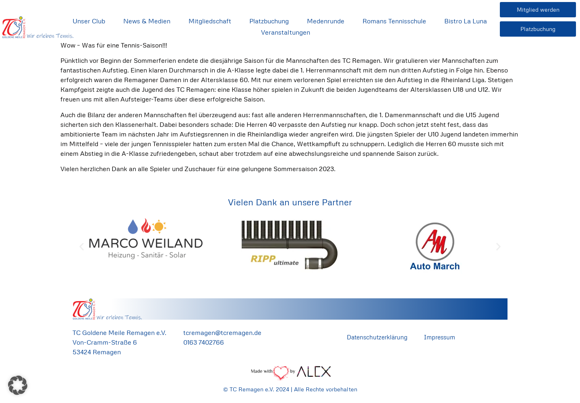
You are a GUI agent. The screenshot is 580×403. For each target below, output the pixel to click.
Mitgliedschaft (209, 21)
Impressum (439, 337)
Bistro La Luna (465, 21)
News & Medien (146, 21)
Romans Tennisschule (394, 21)
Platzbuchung (269, 21)
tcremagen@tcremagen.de (222, 333)
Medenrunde (325, 21)
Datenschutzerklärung (377, 337)
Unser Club (88, 21)
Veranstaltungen (285, 32)
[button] (82, 246)
